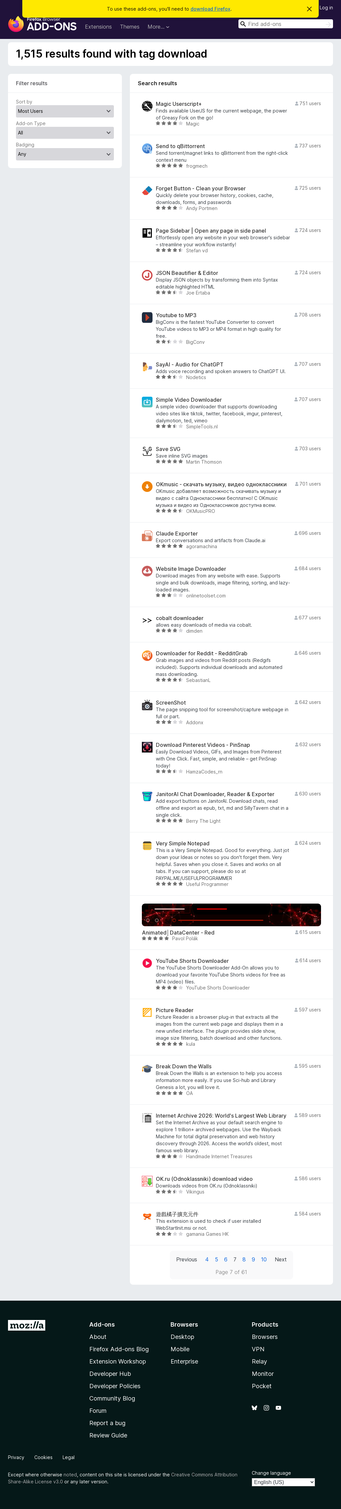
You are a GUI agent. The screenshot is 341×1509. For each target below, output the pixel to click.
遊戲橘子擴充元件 (177, 1214)
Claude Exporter (177, 534)
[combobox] (285, 23)
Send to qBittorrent (180, 146)
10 (264, 1259)
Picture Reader (174, 1010)
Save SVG (168, 449)
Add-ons (102, 1324)
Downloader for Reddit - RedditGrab (201, 653)
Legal (69, 1457)
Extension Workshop (117, 1361)
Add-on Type (31, 123)
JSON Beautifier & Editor (187, 273)
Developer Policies (115, 1386)
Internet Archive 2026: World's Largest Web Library (221, 1116)
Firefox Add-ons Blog (119, 1349)
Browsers (265, 1336)
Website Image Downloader (191, 569)
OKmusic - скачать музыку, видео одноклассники (221, 484)
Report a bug (107, 1422)
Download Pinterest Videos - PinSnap (203, 745)
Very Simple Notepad (182, 843)
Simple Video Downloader (189, 400)
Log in (326, 7)
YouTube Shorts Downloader (192, 961)
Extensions (98, 26)
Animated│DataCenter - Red (178, 933)
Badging (25, 144)
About (98, 1336)
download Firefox (210, 9)
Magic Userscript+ (179, 104)
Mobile (179, 1349)
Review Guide (108, 1435)
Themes (130, 26)
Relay (259, 1361)
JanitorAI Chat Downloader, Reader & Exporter (215, 794)
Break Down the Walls (183, 1066)
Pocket (262, 1386)
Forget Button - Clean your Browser (201, 188)
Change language (271, 1473)
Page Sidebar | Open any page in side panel (211, 231)
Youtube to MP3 (176, 315)
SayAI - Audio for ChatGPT (189, 364)
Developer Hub (110, 1373)
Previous (186, 1259)
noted (70, 1474)
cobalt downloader (179, 618)
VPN (258, 1349)
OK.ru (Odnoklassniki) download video (204, 1179)
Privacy (16, 1457)
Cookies (43, 1457)
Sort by (24, 102)
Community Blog (112, 1398)
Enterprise (184, 1361)
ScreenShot (171, 703)
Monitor (263, 1373)
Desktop (182, 1336)
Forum (98, 1410)
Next (281, 1259)
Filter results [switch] (31, 83)
